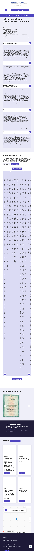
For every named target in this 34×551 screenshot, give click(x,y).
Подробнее (7, 473)
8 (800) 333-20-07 (17, 5)
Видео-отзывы (6, 164)
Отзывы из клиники (15, 164)
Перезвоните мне (19, 10)
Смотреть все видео (17, 168)
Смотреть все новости (15, 441)
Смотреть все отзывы (17, 379)
